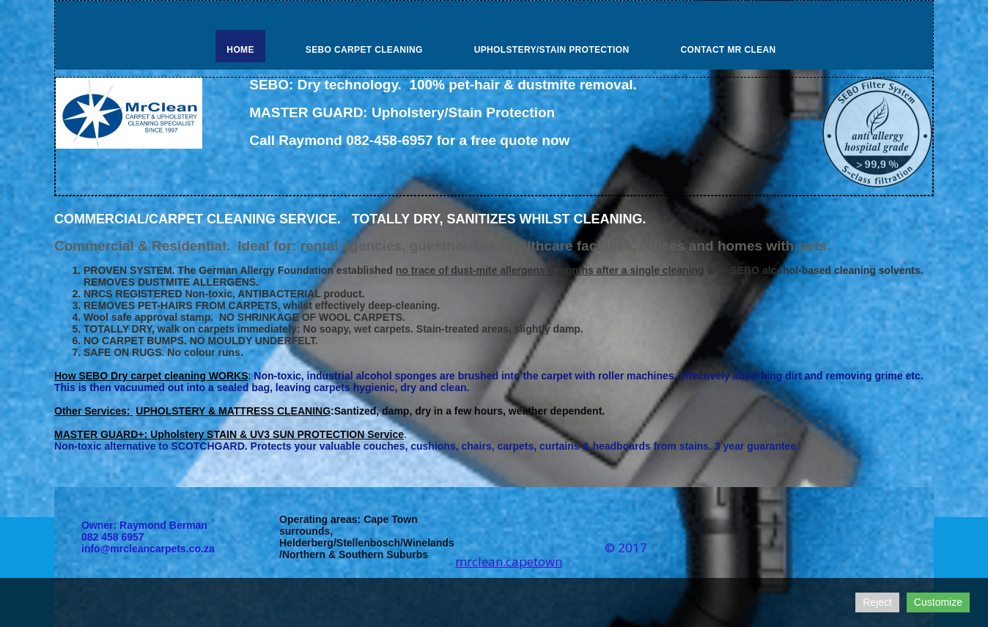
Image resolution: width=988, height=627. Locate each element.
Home (240, 50)
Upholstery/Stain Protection (552, 50)
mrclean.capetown (508, 561)
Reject (877, 602)
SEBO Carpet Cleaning (364, 50)
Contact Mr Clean (727, 50)
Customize (938, 602)
